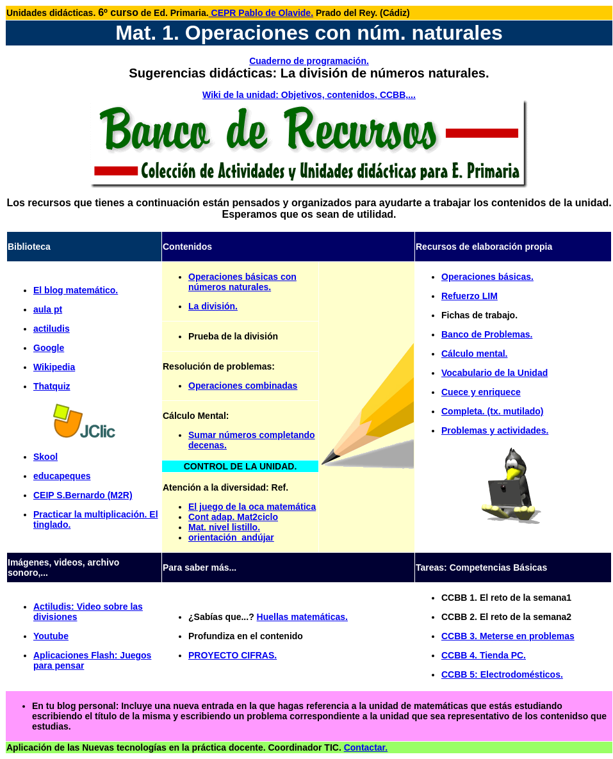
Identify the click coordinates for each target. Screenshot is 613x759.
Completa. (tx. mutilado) (492, 411)
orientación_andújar (231, 537)
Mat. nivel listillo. (224, 527)
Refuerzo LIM (469, 296)
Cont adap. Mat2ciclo (233, 517)
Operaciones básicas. (487, 277)
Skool (45, 457)
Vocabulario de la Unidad (494, 373)
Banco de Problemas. (486, 334)
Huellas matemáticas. (302, 617)
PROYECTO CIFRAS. (232, 655)
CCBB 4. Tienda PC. (483, 655)
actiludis (51, 328)
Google (48, 348)
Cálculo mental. (474, 353)
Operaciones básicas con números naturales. (242, 282)
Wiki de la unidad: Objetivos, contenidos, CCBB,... (309, 95)
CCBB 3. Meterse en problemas (508, 636)
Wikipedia (54, 367)
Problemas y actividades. (494, 430)
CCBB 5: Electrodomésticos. (502, 674)
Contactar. (366, 747)
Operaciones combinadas (242, 385)
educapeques (61, 476)
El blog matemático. (75, 290)
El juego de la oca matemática (252, 507)
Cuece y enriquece (481, 392)
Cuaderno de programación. (309, 61)
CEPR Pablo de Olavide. (261, 13)
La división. (213, 306)
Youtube (51, 636)
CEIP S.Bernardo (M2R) (83, 495)
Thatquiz (51, 386)
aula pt (47, 309)
